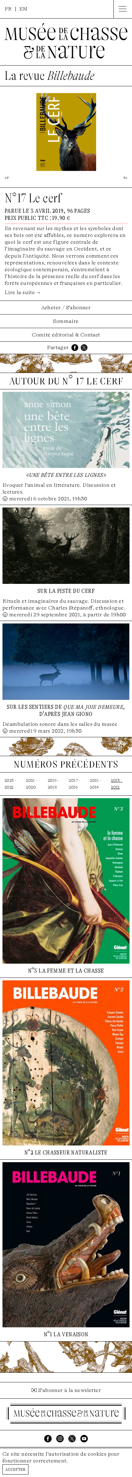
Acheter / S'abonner (66, 307)
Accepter (15, 1469)
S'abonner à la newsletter (69, 1390)
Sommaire (66, 321)
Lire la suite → (22, 292)
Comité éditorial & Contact (66, 335)
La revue (50, 76)
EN (23, 9)
